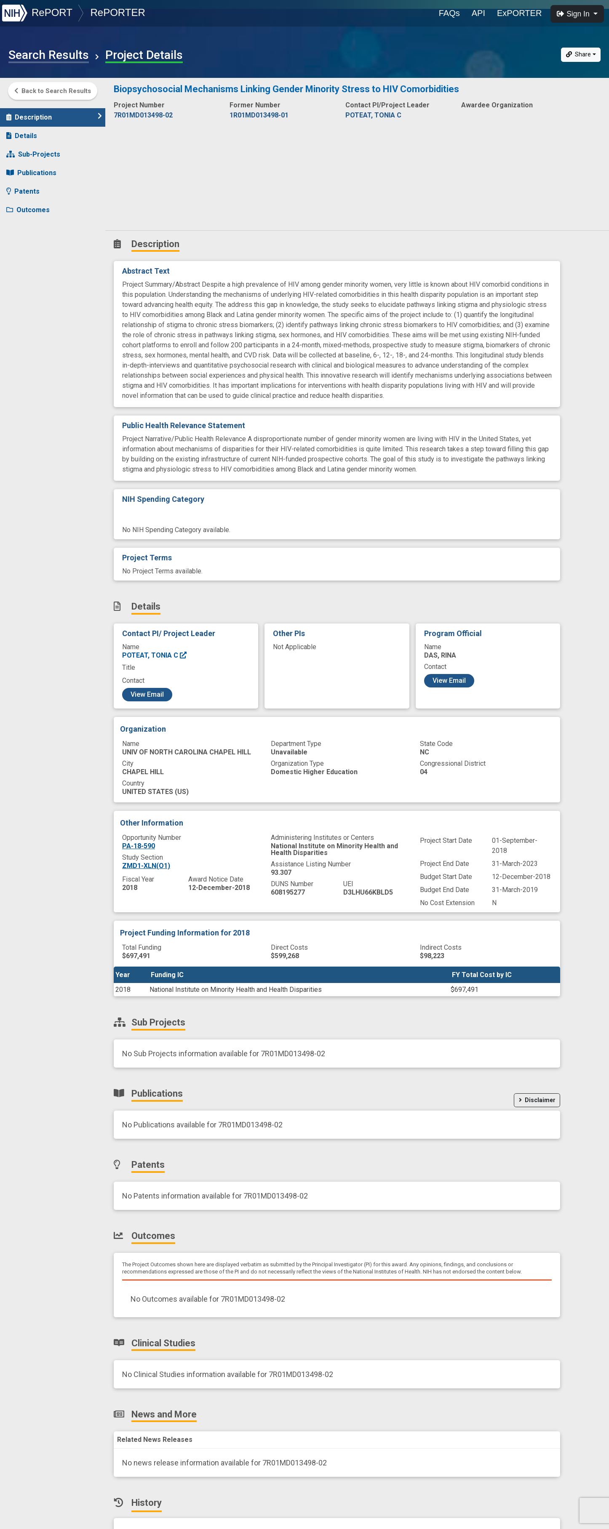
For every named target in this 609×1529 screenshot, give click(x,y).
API (478, 13)
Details (21, 132)
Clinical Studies (35, 224)
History (23, 261)
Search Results (48, 55)
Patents (23, 187)
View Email (147, 694)
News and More (36, 243)
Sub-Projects (33, 150)
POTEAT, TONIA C (154, 655)
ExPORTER (519, 13)
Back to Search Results (52, 91)
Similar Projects (37, 280)
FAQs (449, 13)
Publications (31, 169)
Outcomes (28, 206)
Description (54, 112)
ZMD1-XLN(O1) (146, 866)
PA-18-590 (138, 846)
